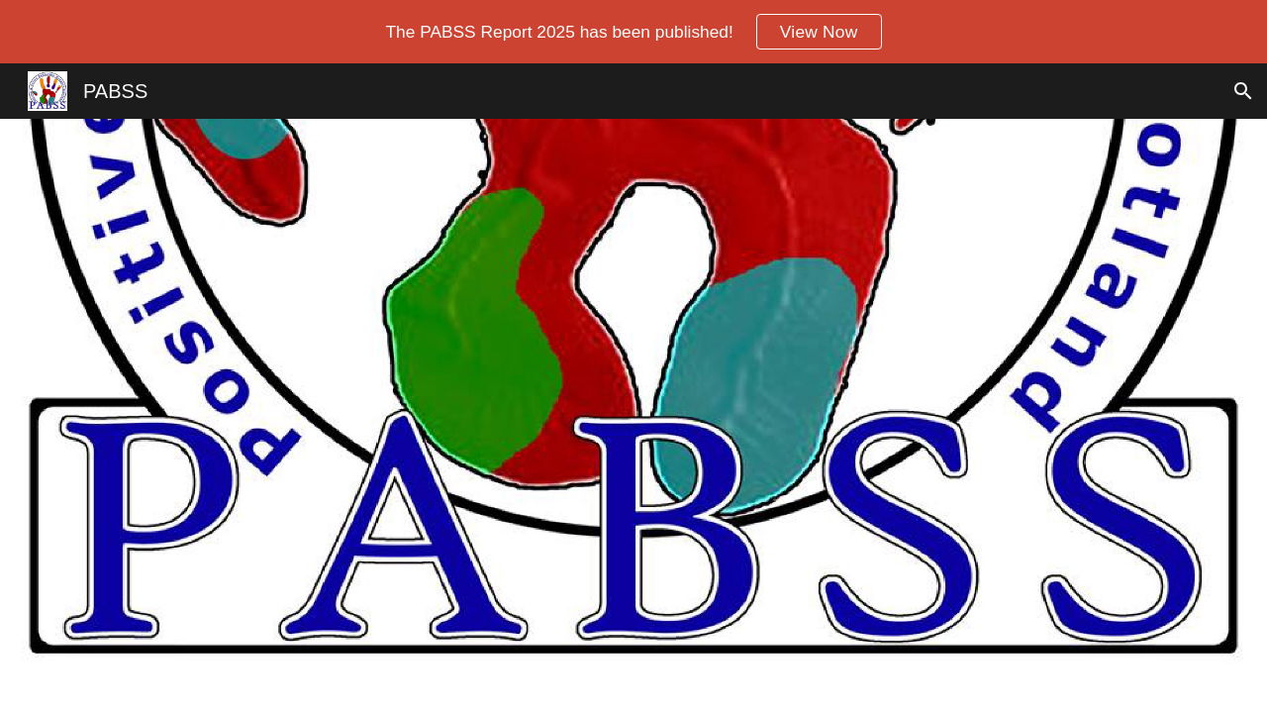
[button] (1243, 91)
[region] (633, 31)
